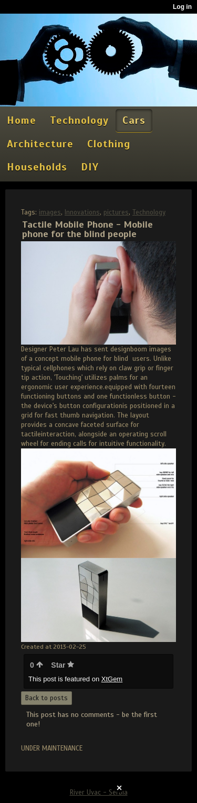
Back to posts (46, 698)
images (50, 212)
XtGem (111, 679)
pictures (116, 212)
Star (62, 665)
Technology (148, 212)
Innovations (82, 212)
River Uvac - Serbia (99, 792)
